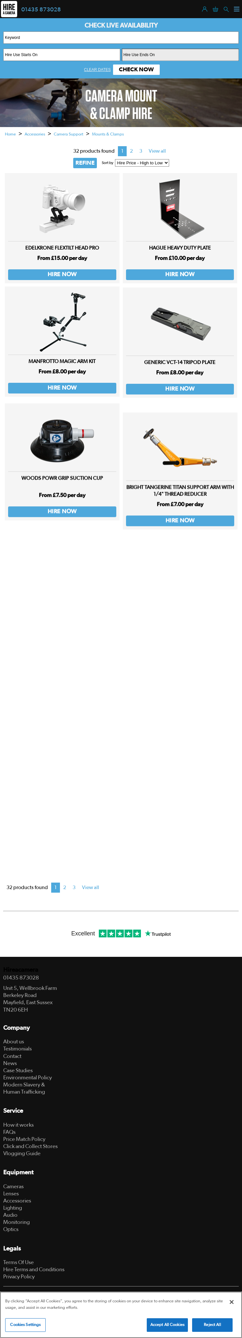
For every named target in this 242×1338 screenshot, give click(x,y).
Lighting (12, 1208)
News (10, 1063)
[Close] (232, 1302)
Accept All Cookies (167, 1325)
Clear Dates (97, 69)
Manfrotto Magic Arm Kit (62, 368)
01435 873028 (41, 10)
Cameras (13, 1186)
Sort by (107, 163)
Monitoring (16, 1222)
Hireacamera (20, 970)
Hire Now (62, 274)
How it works (18, 1125)
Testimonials (17, 1048)
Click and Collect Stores (30, 1146)
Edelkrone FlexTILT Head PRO (62, 248)
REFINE (85, 163)
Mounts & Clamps (108, 134)
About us (13, 1041)
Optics (10, 1229)
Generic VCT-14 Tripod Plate (179, 374)
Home (10, 134)
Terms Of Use (18, 1262)
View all (157, 151)
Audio (10, 1215)
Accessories (35, 134)
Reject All (212, 1325)
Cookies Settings (25, 1325)
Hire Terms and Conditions (33, 1269)
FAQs (9, 1132)
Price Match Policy (24, 1139)
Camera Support (68, 134)
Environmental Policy (27, 1077)
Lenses (11, 1193)
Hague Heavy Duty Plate (180, 248)
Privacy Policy (19, 1276)
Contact (12, 1056)
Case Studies (18, 1070)
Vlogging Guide (21, 1153)
